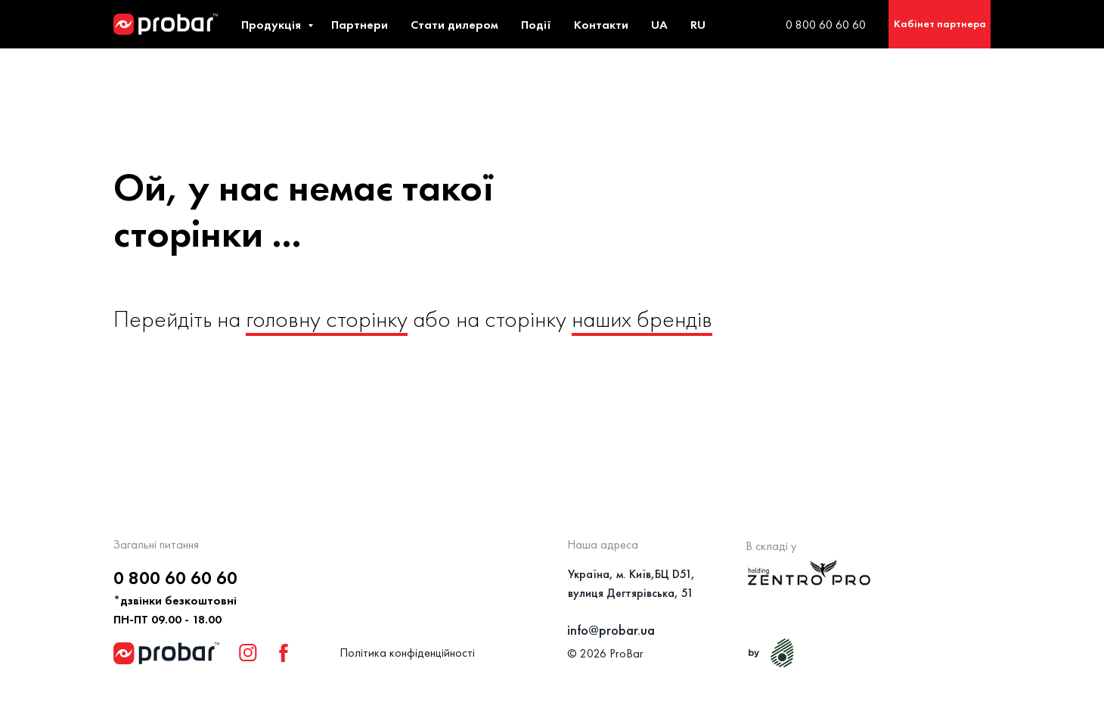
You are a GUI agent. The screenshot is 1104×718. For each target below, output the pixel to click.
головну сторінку (327, 318)
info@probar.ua (611, 630)
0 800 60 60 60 (826, 25)
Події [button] (536, 25)
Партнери (359, 25)
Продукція (272, 25)
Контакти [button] (601, 25)
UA (659, 25)
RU (698, 25)
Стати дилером (454, 25)
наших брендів (642, 318)
